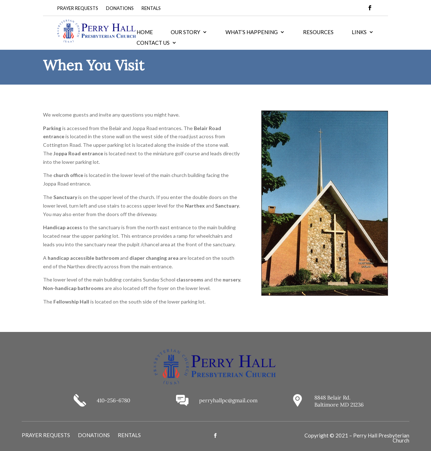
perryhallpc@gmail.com (228, 400)
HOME (145, 32)
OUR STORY (185, 32)
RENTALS (151, 8)
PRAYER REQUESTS (77, 8)
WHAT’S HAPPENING (251, 32)
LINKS (359, 32)
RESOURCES (318, 32)
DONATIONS (120, 8)
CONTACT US (153, 43)
